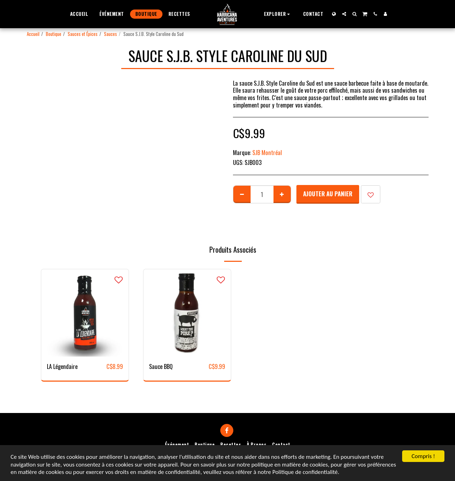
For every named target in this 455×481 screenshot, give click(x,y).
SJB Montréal (267, 152)
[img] (85, 313)
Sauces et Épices (83, 33)
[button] (278, 14)
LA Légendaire (62, 366)
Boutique (53, 33)
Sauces (110, 33)
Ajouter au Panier (327, 193)
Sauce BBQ (161, 366)
